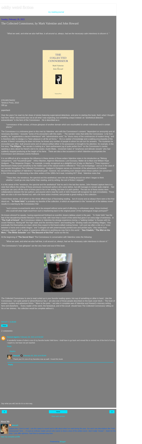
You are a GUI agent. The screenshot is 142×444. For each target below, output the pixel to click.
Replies (13, 351)
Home (58, 412)
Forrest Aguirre (13, 337)
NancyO (16, 356)
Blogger (63, 442)
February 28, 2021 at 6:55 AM (34, 356)
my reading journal (56, 12)
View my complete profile (10, 437)
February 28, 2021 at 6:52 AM (31, 337)
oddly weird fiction (17, 7)
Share (4, 325)
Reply (9, 346)
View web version (58, 416)
